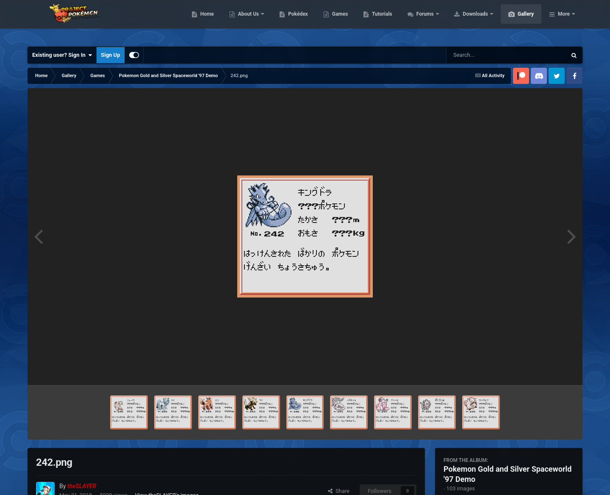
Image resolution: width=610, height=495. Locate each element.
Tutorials (422, 21)
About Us (289, 21)
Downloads (516, 21)
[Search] (485, 55)
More (564, 21)
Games (380, 21)
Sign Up (110, 55)
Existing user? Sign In (62, 55)
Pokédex (338, 21)
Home (247, 21)
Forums (466, 21)
